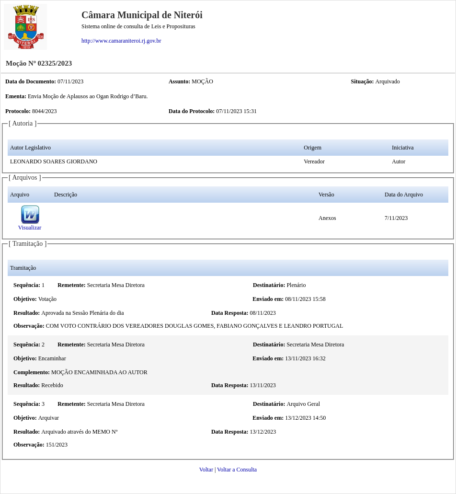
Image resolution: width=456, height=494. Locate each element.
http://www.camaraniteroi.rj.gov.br (121, 40)
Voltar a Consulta (237, 469)
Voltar (206, 469)
